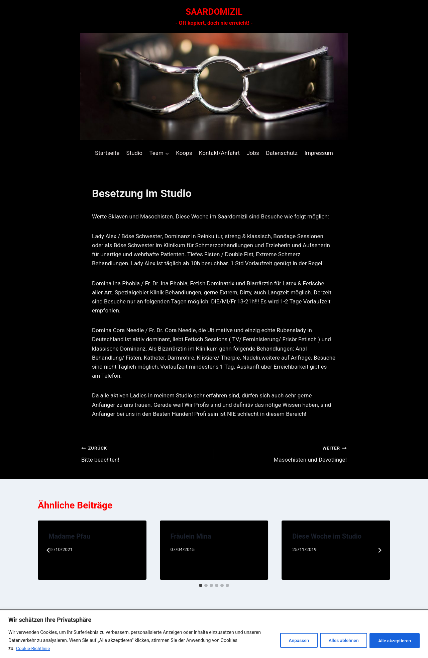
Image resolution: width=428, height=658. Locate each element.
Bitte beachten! (144, 453)
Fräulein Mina (191, 536)
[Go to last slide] (48, 550)
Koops (184, 153)
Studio (134, 153)
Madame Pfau (69, 536)
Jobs (252, 153)
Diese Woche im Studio (326, 536)
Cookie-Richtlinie (33, 648)
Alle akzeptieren (393, 640)
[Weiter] (379, 550)
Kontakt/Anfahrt (219, 153)
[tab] (200, 585)
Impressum (318, 153)
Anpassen (291, 640)
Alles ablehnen (339, 640)
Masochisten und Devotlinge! (283, 453)
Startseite (107, 153)
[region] (214, 634)
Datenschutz (282, 153)
